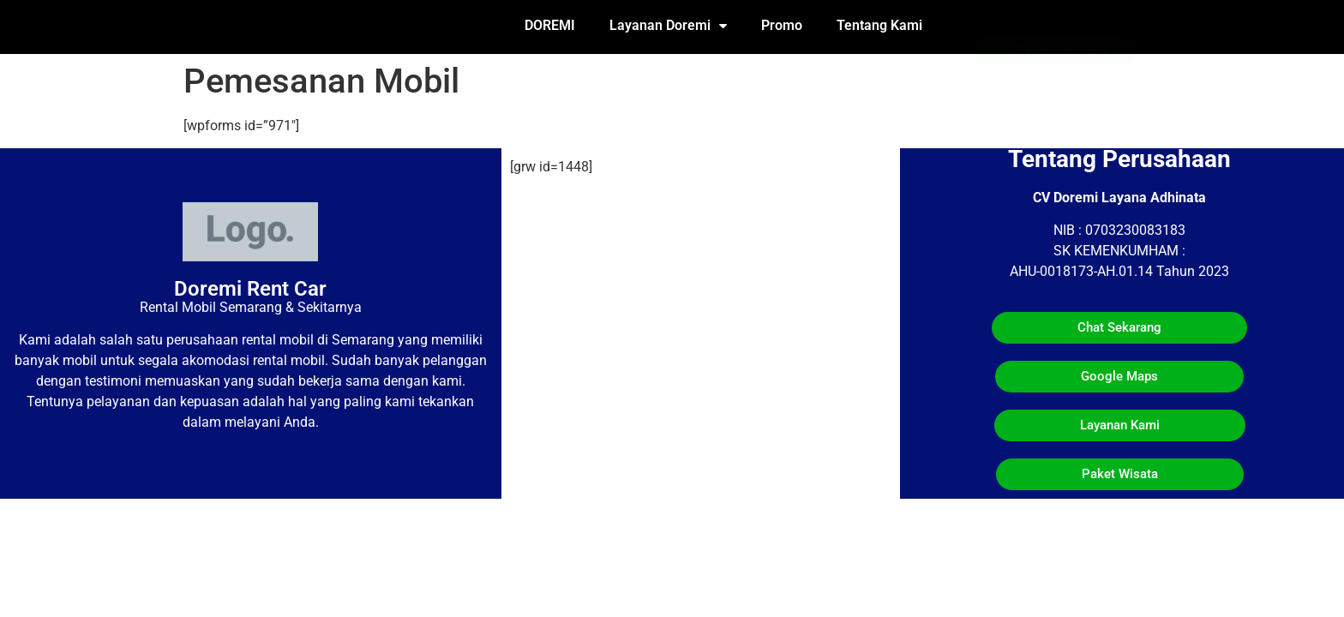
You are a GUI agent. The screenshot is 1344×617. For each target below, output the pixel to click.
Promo (781, 25)
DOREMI (550, 25)
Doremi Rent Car (250, 289)
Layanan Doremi (668, 25)
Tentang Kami (879, 25)
